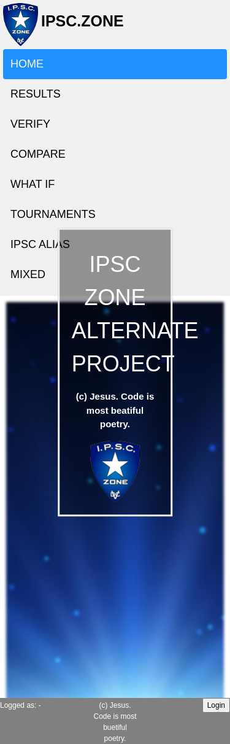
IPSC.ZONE (79, 26)
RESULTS (35, 94)
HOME (27, 64)
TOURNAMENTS (53, 214)
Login (216, 705)
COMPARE (38, 154)
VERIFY (30, 124)
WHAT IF (32, 184)
